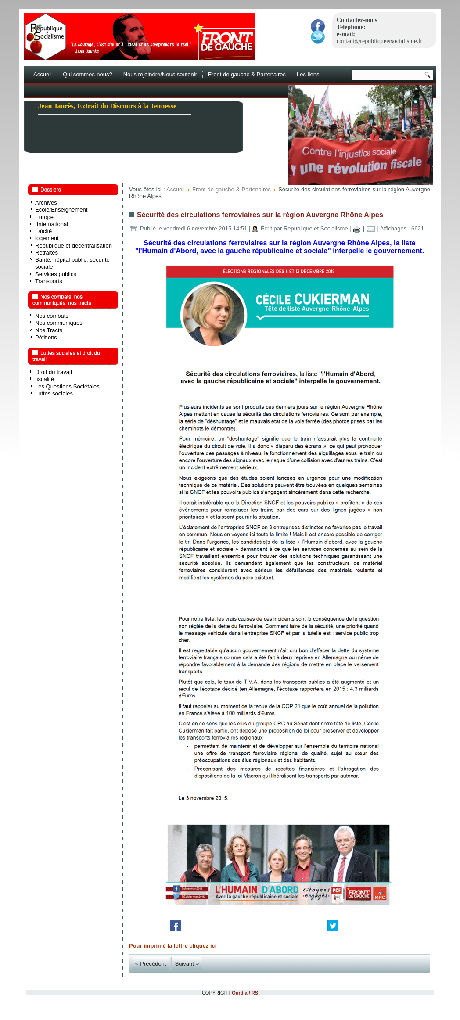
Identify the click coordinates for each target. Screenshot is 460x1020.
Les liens (308, 74)
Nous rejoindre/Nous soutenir (160, 74)
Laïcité (43, 231)
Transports (48, 281)
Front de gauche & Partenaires (247, 74)
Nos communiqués (59, 323)
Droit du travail (53, 372)
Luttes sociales (54, 393)
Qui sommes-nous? (87, 74)
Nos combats (51, 315)
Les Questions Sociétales (67, 386)
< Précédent (150, 963)
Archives (46, 202)
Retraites (46, 252)
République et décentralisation (73, 245)
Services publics (55, 274)
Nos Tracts (48, 330)
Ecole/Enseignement (61, 209)
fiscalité (44, 379)
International (51, 224)
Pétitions (46, 337)
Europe (44, 217)
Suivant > (187, 963)
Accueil (42, 74)
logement (46, 238)
